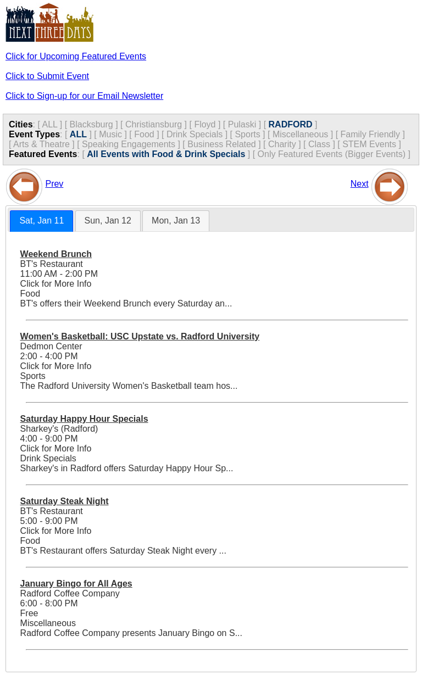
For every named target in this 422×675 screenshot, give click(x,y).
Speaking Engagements (128, 144)
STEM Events (369, 144)
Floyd (204, 124)
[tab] (41, 221)
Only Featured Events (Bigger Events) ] (334, 154)
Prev (54, 183)
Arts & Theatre (41, 144)
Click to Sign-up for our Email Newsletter (84, 96)
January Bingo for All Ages (76, 583)
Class (319, 144)
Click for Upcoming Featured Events (75, 56)
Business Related (221, 144)
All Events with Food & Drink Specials (166, 154)
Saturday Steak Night (64, 501)
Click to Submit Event (47, 76)
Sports (247, 134)
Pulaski (242, 124)
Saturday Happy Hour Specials (84, 418)
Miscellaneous (300, 134)
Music (110, 134)
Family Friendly (370, 134)
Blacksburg (91, 124)
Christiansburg (153, 124)
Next (360, 183)
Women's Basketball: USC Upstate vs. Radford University (140, 336)
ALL (49, 124)
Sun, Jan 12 (108, 220)
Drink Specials (194, 134)
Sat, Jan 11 (41, 220)
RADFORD (291, 124)
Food (144, 134)
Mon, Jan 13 (176, 220)
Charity (282, 144)
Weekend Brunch (56, 254)
